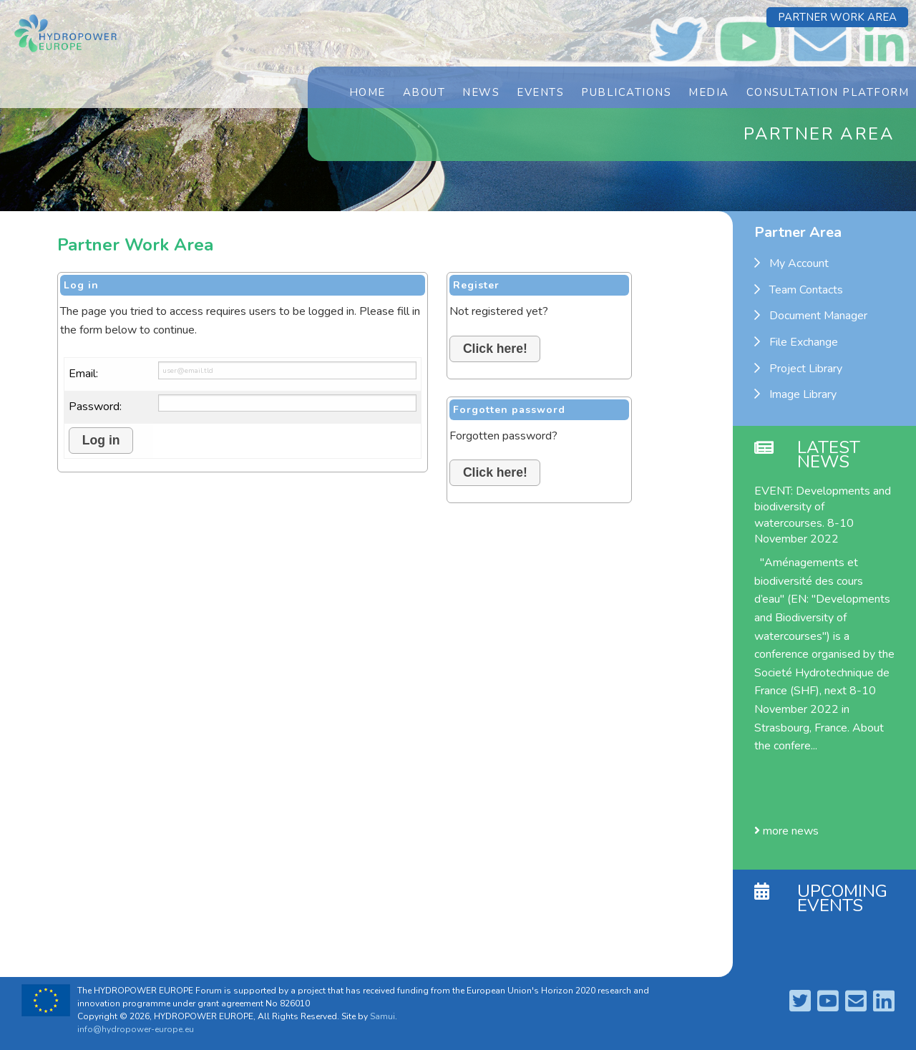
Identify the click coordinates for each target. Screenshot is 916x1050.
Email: (83, 373)
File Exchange (803, 342)
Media (708, 92)
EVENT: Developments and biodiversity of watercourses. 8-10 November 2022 (822, 515)
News (481, 92)
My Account (799, 263)
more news (786, 831)
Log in (101, 440)
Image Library (803, 394)
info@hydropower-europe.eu (135, 1029)
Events (540, 92)
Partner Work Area (837, 17)
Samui (382, 1016)
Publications (626, 92)
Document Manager (818, 316)
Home (367, 92)
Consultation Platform (828, 92)
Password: (95, 406)
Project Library (805, 368)
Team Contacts (806, 290)
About (424, 92)
